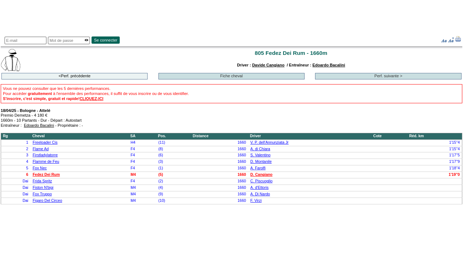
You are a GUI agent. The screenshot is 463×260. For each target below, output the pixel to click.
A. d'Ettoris (259, 188)
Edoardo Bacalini (329, 65)
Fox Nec (40, 168)
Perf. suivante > (388, 76)
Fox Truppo (42, 194)
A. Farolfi (258, 168)
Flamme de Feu (46, 162)
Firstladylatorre (45, 155)
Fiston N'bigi (43, 188)
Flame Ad (40, 149)
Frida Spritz (42, 181)
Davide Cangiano (268, 65)
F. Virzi (256, 201)
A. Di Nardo (260, 194)
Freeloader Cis (45, 142)
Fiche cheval (231, 76)
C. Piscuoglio (261, 181)
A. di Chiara (260, 149)
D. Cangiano (261, 175)
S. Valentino (260, 155)
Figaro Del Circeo (47, 201)
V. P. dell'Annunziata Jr (269, 142)
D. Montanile (261, 162)
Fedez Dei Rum (46, 175)
